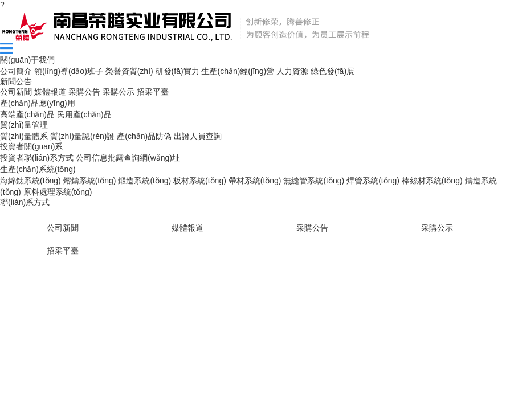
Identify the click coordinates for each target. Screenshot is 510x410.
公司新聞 (16, 91)
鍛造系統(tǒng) (144, 180)
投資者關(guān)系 (31, 146)
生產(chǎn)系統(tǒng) (38, 169)
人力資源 (292, 71)
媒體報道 (50, 91)
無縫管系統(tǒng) (313, 180)
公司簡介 (16, 71)
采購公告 (84, 91)
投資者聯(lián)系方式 (37, 157)
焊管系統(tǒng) (372, 180)
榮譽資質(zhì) (129, 71)
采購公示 (118, 91)
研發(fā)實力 (177, 71)
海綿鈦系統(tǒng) (30, 180)
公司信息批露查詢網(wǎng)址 (128, 157)
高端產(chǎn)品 (27, 114)
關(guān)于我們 (27, 59)
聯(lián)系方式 (25, 202)
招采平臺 (153, 91)
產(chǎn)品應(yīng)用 (37, 103)
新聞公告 (16, 81)
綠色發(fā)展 (332, 71)
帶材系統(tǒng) (255, 180)
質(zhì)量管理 (24, 124)
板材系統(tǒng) (199, 180)
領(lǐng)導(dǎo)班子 (68, 71)
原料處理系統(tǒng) (57, 191)
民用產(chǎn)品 (84, 114)
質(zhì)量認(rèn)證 (82, 136)
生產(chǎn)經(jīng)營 (237, 71)
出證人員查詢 (198, 136)
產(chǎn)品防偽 (144, 136)
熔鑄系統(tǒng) (89, 180)
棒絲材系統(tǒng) (432, 180)
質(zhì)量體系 (24, 136)
